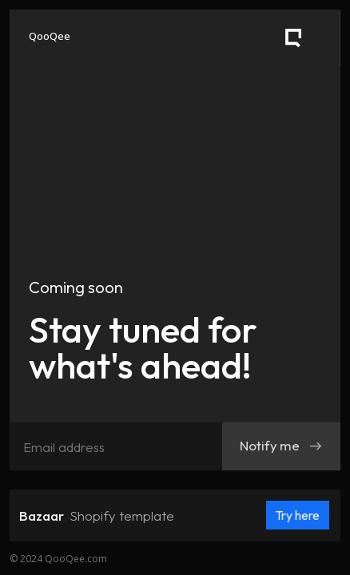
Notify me (281, 445)
